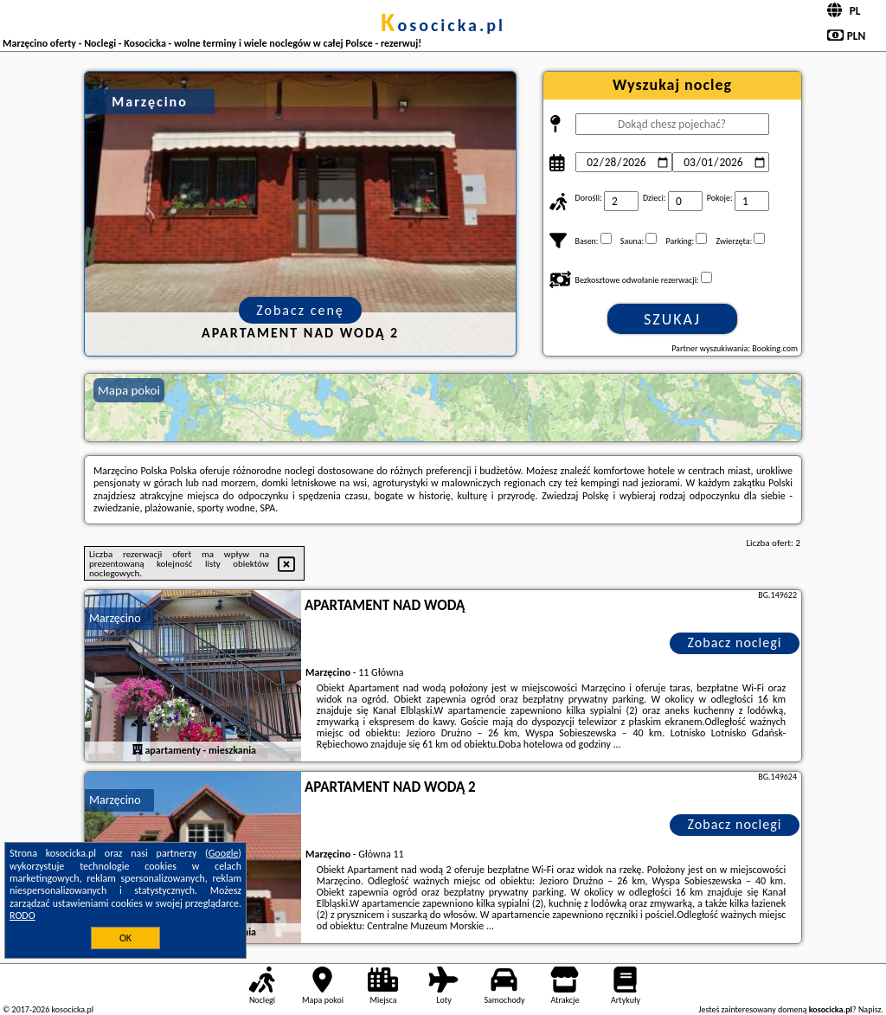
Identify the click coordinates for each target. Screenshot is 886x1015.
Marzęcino (115, 618)
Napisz (870, 1009)
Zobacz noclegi (735, 642)
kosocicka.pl (443, 25)
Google (224, 853)
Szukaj (672, 319)
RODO (22, 915)
